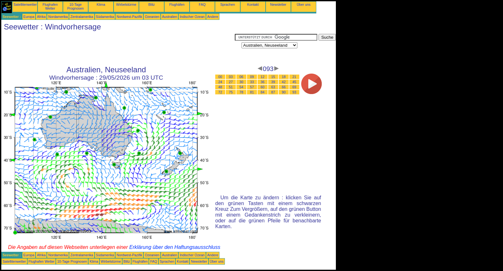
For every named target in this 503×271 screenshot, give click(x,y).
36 (263, 82)
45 (294, 82)
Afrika (41, 17)
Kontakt (253, 4)
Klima (101, 4)
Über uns (304, 4)
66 (284, 87)
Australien (169, 17)
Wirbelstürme (126, 4)
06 (241, 77)
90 (284, 92)
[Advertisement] (118, 48)
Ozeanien (152, 17)
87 (273, 92)
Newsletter (278, 4)
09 (252, 77)
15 (273, 77)
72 (220, 92)
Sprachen (227, 4)
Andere (212, 17)
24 (220, 82)
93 (294, 92)
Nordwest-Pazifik (129, 17)
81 (252, 92)
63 (273, 87)
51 (231, 87)
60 (263, 87)
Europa (28, 17)
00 (220, 77)
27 (231, 82)
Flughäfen (176, 4)
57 (252, 87)
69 (294, 87)
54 (241, 87)
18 (284, 77)
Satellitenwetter (25, 4)
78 (241, 92)
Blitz (151, 4)
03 (231, 77)
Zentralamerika (81, 17)
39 (273, 82)
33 (252, 82)
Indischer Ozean (192, 17)
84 (263, 92)
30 (241, 82)
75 (231, 92)
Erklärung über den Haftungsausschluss (174, 247)
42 (284, 82)
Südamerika (105, 17)
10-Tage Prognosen (75, 6)
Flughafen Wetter (50, 6)
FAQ (202, 4)
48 (220, 87)
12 (263, 77)
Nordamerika (58, 17)
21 (294, 77)
